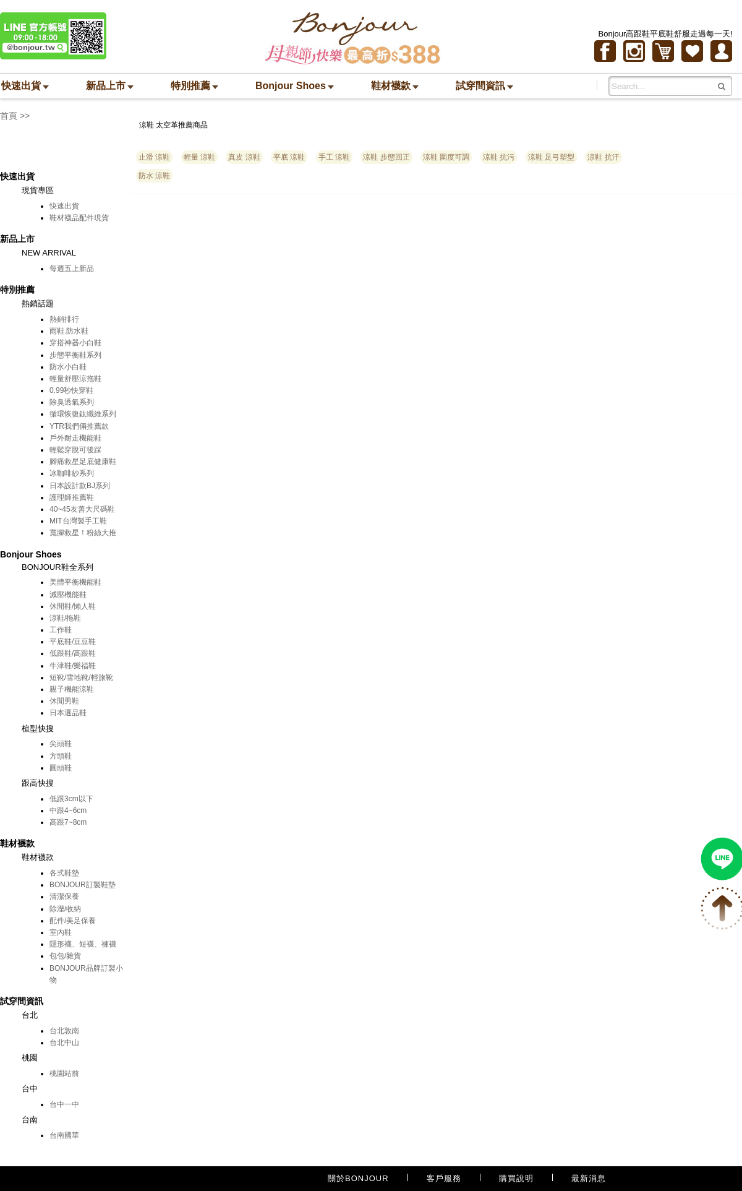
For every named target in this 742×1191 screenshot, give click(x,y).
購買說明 (516, 1178)
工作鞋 (60, 630)
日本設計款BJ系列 (79, 485)
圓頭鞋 (60, 767)
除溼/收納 (65, 909)
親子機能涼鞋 (71, 689)
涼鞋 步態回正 (386, 157)
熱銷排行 (64, 319)
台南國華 (64, 1135)
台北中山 (64, 1042)
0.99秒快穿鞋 (71, 390)
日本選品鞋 (68, 712)
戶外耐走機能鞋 (75, 438)
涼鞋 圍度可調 (446, 157)
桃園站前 (64, 1073)
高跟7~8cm (68, 822)
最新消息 (588, 1178)
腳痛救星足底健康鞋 (82, 461)
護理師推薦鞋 (71, 497)
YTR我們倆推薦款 (79, 426)
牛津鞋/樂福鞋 (72, 665)
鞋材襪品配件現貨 (79, 217)
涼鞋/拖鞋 (65, 618)
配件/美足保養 (72, 920)
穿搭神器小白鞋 (75, 342)
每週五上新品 (71, 268)
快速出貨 (25, 85)
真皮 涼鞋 (244, 157)
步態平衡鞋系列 (75, 355)
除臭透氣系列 (71, 402)
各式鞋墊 (64, 873)
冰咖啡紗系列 (71, 473)
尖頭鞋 (60, 743)
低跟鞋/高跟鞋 (72, 653)
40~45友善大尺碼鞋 (82, 509)
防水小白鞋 (68, 367)
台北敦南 (64, 1030)
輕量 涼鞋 (199, 157)
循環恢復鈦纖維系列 (82, 414)
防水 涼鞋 (154, 175)
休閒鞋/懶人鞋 (72, 606)
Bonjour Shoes (294, 85)
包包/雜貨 (65, 956)
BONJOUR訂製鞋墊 (82, 884)
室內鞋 (60, 932)
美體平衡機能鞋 (75, 582)
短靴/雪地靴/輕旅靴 (81, 677)
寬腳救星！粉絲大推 (82, 532)
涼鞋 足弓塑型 (551, 157)
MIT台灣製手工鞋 (78, 521)
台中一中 (64, 1104)
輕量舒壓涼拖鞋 (75, 378)
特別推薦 (194, 85)
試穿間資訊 (484, 85)
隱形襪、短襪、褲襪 (82, 944)
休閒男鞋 (64, 701)
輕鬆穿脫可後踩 (75, 449)
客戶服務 (444, 1178)
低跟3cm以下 (71, 798)
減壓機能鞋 (68, 594)
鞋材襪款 (395, 85)
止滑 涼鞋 (154, 157)
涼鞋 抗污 (498, 157)
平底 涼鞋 (289, 157)
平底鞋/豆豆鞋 (72, 641)
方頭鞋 (60, 756)
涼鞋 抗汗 (603, 157)
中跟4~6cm (68, 810)
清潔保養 (64, 896)
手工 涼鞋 (334, 157)
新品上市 (110, 85)
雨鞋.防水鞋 (68, 331)
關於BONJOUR (358, 1178)
